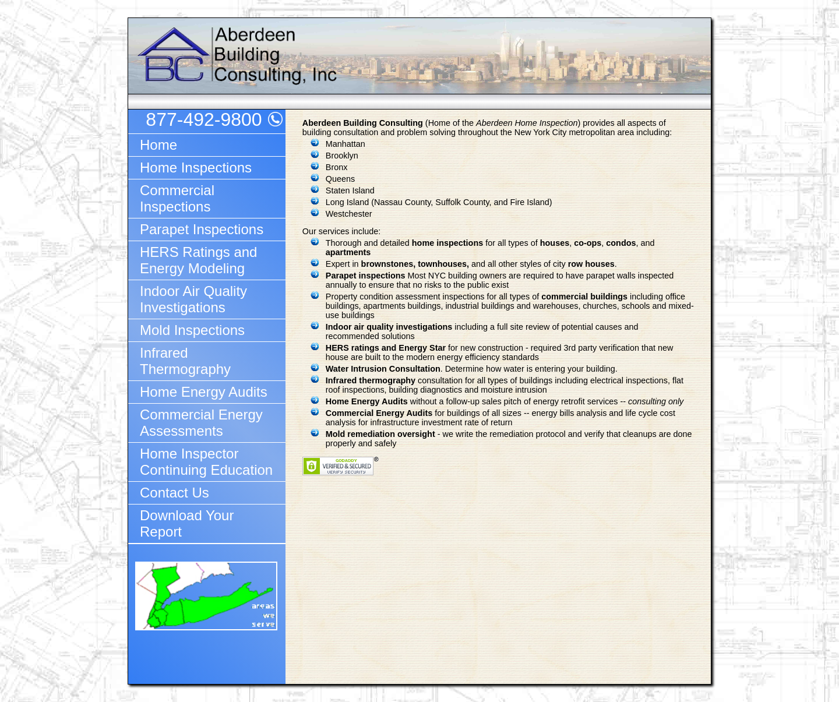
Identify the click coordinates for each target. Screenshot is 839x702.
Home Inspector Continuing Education (206, 462)
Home (158, 145)
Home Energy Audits (203, 392)
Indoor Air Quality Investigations (193, 299)
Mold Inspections (192, 330)
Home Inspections (196, 167)
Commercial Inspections (177, 198)
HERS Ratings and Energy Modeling (198, 260)
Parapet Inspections (201, 229)
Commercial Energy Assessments (201, 423)
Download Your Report (187, 523)
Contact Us (174, 492)
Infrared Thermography (185, 361)
